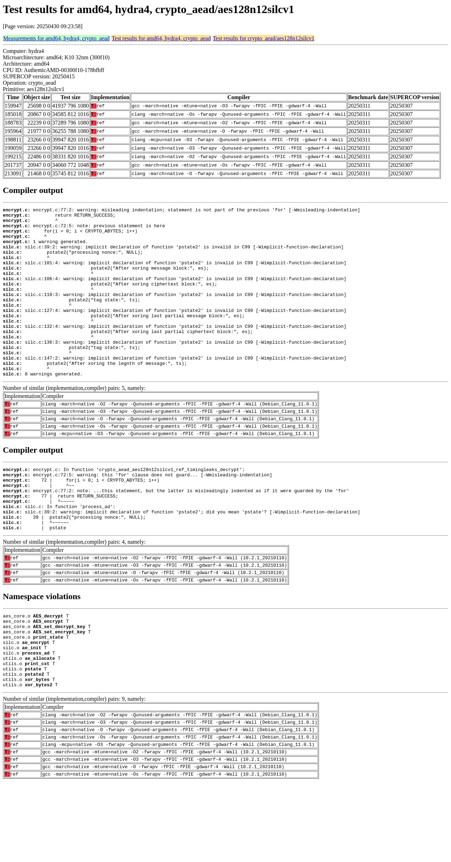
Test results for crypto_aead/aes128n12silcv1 (263, 38)
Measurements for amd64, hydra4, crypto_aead (56, 38)
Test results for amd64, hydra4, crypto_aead (161, 38)
